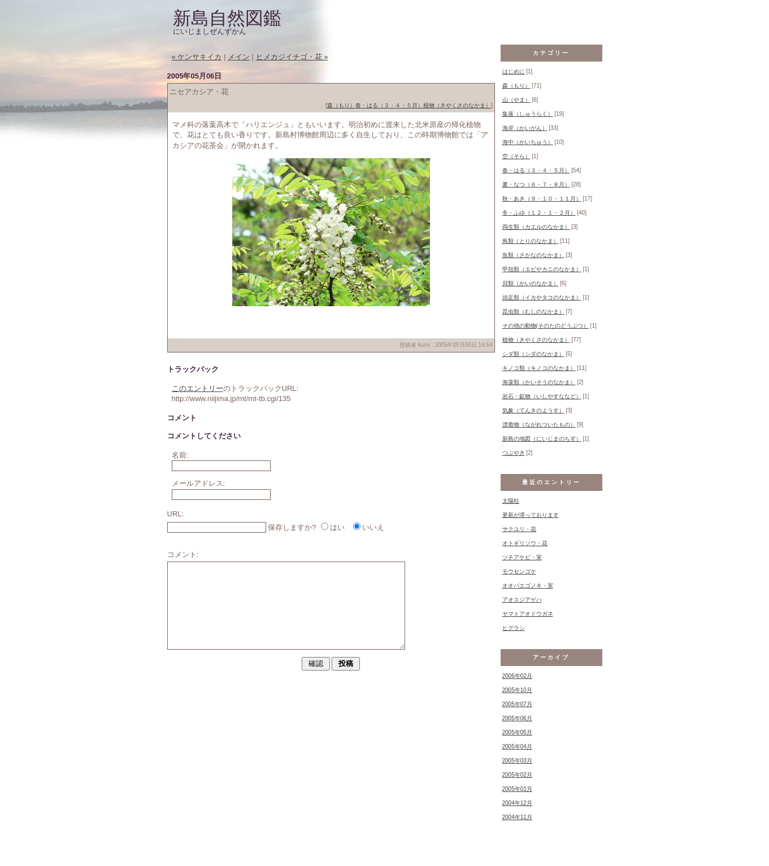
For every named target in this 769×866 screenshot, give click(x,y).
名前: (180, 455)
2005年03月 (517, 761)
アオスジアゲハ (522, 600)
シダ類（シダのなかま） (533, 354)
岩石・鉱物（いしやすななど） (541, 396)
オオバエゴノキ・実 (527, 585)
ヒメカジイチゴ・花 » (292, 57)
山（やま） (516, 100)
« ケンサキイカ (197, 57)
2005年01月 (517, 789)
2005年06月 (517, 718)
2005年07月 (517, 704)
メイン (239, 57)
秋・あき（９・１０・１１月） (541, 198)
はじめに (513, 71)
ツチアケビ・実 (522, 557)
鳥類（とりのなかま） (530, 241)
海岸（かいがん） (525, 128)
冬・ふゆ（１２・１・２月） (539, 213)
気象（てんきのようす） (533, 410)
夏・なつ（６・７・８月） (536, 184)
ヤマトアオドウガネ (527, 614)
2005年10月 (517, 690)
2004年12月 (517, 803)
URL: (175, 514)
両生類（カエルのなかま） (536, 227)
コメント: (183, 554)
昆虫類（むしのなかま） (533, 311)
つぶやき (513, 453)
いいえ (373, 527)
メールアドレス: (198, 483)
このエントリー (197, 388)
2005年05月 (517, 732)
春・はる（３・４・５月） (389, 105)
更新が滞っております (530, 515)
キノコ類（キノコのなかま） (539, 368)
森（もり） (341, 105)
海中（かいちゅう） (527, 142)
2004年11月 (517, 817)
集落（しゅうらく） (527, 114)
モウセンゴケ (519, 571)
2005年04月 (517, 746)
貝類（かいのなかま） (530, 283)
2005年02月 (517, 775)
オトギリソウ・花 (525, 543)
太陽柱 (510, 501)
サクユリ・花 (519, 529)
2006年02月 (517, 676)
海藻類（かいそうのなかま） (539, 382)
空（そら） (516, 156)
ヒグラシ (513, 628)
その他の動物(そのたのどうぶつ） (545, 326)
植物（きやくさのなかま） (457, 105)
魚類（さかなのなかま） (533, 255)
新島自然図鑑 (227, 18)
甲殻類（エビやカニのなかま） (541, 269)
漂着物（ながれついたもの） (539, 424)
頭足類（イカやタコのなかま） (541, 297)
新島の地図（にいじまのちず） (541, 439)
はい (337, 527)
